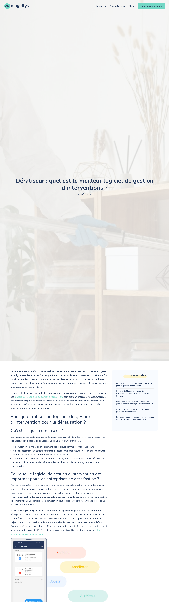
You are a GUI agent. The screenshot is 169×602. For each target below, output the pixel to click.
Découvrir (101, 6)
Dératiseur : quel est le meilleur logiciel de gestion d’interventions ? (134, 410)
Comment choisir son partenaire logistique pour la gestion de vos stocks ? (134, 384)
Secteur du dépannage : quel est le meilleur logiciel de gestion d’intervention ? (135, 418)
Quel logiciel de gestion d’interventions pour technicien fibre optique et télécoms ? (134, 402)
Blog (131, 6)
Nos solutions (117, 6)
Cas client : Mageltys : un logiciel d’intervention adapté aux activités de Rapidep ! (132, 393)
